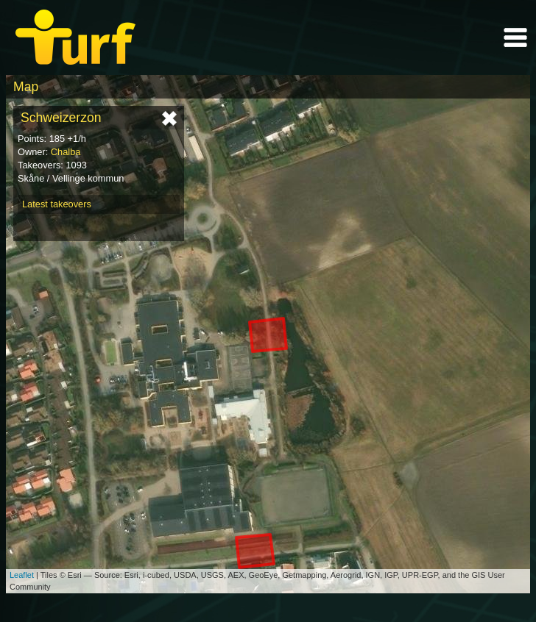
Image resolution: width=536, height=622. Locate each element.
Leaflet (22, 575)
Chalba (66, 151)
